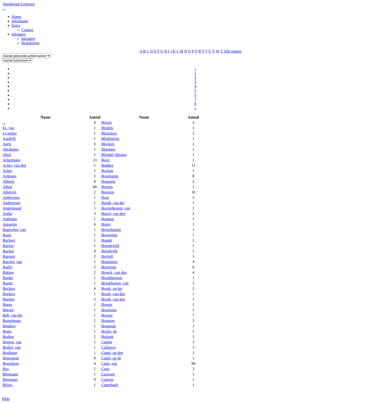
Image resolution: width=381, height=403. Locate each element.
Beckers (9, 288)
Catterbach (109, 385)
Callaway (108, 347)
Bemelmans (12, 321)
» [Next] (195, 108)
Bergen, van (12, 342)
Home (16, 17)
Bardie (8, 278)
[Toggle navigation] (4, 9)
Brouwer (108, 321)
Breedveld (109, 251)
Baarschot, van (14, 230)
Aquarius (10, 224)
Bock (105, 160)
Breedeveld (110, 246)
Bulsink (107, 337)
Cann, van (109, 363)
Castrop (107, 379)
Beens (7, 304)
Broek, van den (113, 294)
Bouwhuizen (111, 230)
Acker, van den (14, 165)
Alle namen (233, 51)
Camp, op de (111, 358)
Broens (106, 304)
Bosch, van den (113, 213)
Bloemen (108, 149)
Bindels (107, 128)
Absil (7, 155)
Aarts (7, 144)
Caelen (106, 342)
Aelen (7, 171)
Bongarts (108, 181)
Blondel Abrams (114, 155)
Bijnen (106, 122)
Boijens (107, 171)
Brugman (108, 326)
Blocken (107, 144)
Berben (8, 337)
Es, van (8, 128)
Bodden (107, 165)
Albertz (8, 181)
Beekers (9, 294)
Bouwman (109, 235)
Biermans (10, 379)
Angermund (12, 208)
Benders (9, 326)
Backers (9, 240)
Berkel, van (12, 347)
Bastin (8, 283)
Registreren (30, 43)
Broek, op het (111, 288)
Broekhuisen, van (115, 283)
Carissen (108, 374)
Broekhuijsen (111, 278)
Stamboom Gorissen (19, 4)
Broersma (108, 310)
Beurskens (11, 363)
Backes (8, 246)
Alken (7, 187)
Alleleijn (9, 192)
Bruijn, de (109, 331)
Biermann (10, 374)
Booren (107, 187)
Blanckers (109, 133)
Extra (16, 25)
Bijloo (7, 385)
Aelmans (10, 176)
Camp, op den (112, 353)
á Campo (10, 133)
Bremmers (109, 262)
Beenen (8, 299)
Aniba (7, 213)
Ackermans (11, 160)
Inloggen (19, 34)
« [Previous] (195, 69)
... (4, 122)
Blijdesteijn (110, 139)
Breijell (107, 256)
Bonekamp (109, 176)
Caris (105, 369)
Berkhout (10, 353)
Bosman (107, 219)
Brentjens (108, 267)
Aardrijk (9, 139)
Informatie (20, 21)
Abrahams (11, 149)
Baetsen (9, 256)
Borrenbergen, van (115, 208)
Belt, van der (13, 315)
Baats (7, 235)
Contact (27, 30)
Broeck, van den (114, 272)
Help (5, 399)
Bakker (8, 272)
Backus (8, 251)
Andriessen (11, 203)
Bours (106, 224)
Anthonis (10, 219)
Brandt (106, 240)
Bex (6, 369)
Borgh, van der (112, 203)
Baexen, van (12, 262)
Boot (105, 197)
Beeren (8, 310)
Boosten (107, 192)
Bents (7, 331)
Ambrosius (11, 197)
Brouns (107, 315)
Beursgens (11, 358)
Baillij (7, 267)
